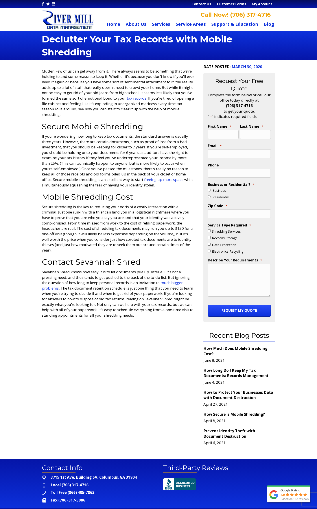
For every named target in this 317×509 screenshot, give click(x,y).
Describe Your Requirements (235, 252)
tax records (136, 98)
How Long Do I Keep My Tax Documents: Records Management (236, 363)
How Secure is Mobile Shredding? (234, 404)
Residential (220, 191)
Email (214, 144)
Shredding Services (226, 223)
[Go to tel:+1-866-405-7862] (98, 482)
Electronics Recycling (227, 243)
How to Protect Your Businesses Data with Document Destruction (238, 385)
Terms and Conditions (254, 503)
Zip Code (217, 200)
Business (219, 184)
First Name (219, 127)
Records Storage (225, 230)
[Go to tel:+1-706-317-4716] (98, 475)
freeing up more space (163, 179)
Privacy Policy (218, 503)
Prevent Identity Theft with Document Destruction (229, 423)
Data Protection (224, 236)
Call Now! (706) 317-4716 (235, 14)
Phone (213, 161)
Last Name (251, 127)
